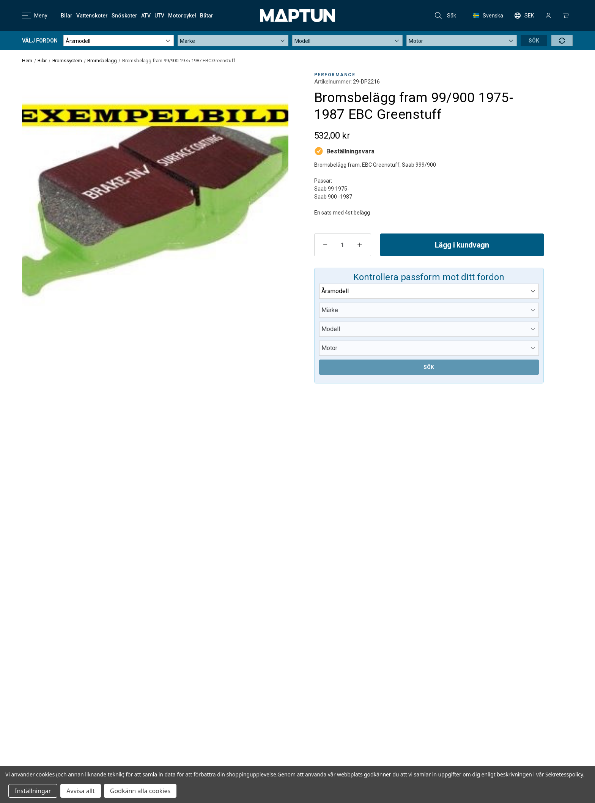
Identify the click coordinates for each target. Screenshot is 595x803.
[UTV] (159, 16)
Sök (445, 15)
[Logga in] (548, 16)
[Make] (233, 40)
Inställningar (33, 791)
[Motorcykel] (182, 16)
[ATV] (146, 16)
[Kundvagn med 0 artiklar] (565, 15)
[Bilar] (66, 16)
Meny (34, 16)
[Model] (347, 40)
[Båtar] (206, 16)
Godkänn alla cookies (140, 791)
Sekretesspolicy (564, 774)
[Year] (118, 40)
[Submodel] (461, 40)
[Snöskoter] (124, 16)
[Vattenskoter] (92, 16)
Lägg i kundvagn (462, 244)
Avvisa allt (80, 791)
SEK (524, 16)
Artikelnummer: (333, 81)
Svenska (488, 15)
